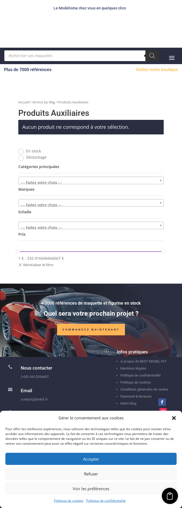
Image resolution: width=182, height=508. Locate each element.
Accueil (23, 102)
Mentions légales (133, 368)
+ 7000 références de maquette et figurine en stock (91, 304)
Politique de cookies (68, 500)
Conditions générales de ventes (144, 389)
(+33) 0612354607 (35, 377)
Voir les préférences (91, 488)
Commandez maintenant (91, 330)
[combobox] (91, 180)
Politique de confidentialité (106, 500)
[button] (174, 418)
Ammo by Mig (43, 102)
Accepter (91, 459)
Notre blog (128, 403)
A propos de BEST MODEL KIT (143, 361)
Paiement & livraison (136, 396)
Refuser (91, 473)
